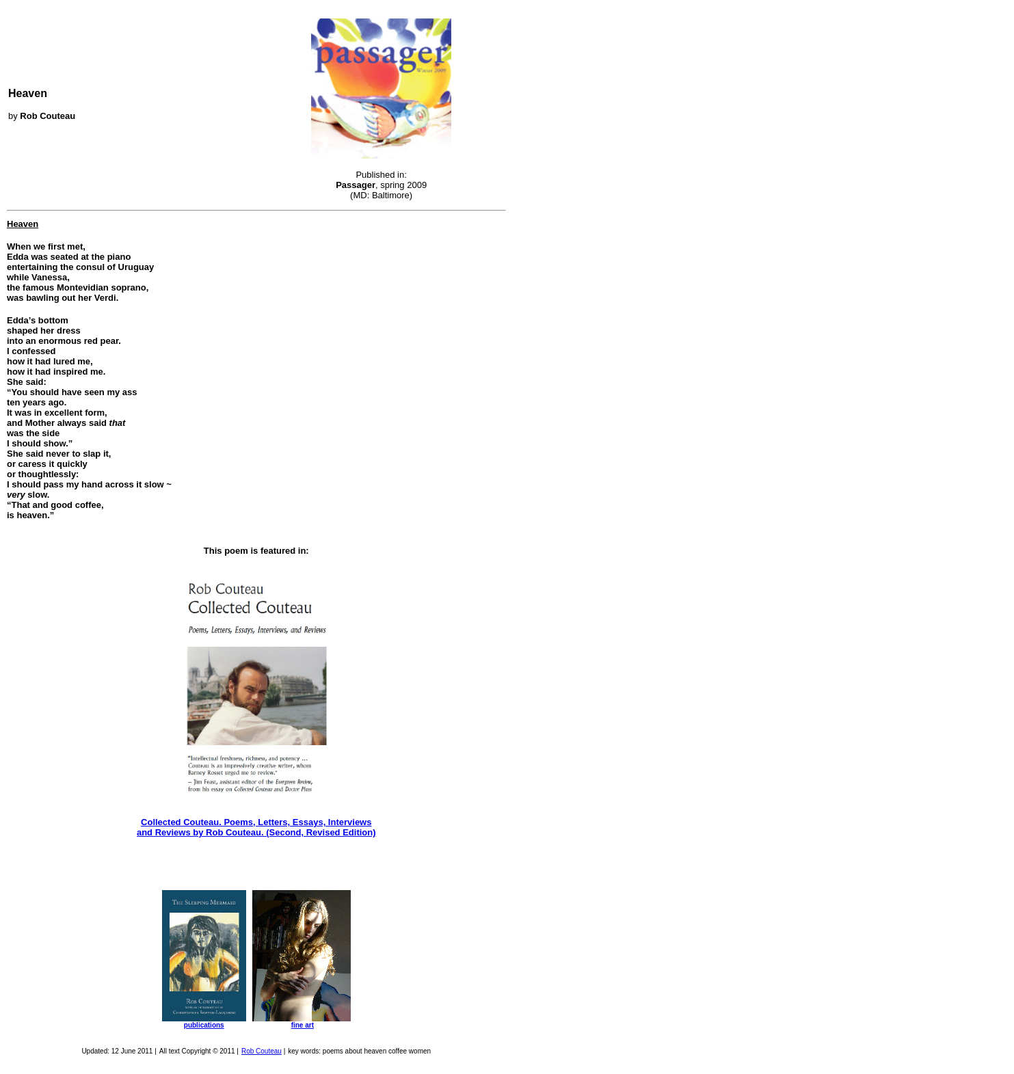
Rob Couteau (261, 1051)
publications (204, 1025)
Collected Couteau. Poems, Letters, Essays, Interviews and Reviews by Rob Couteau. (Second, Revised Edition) (256, 827)
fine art (302, 1025)
